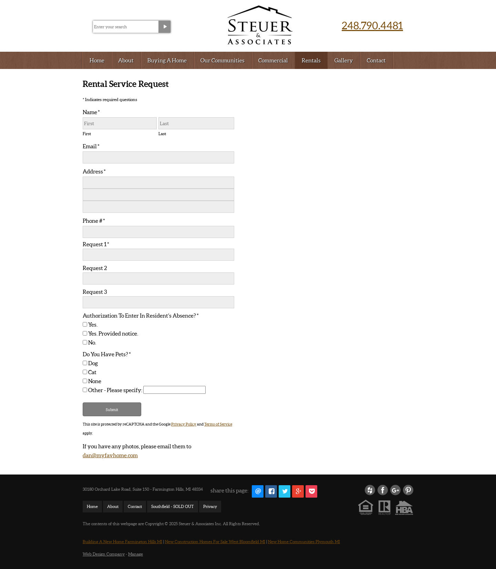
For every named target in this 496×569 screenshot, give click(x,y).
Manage (135, 554)
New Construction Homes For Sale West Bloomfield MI (215, 541)
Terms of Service (218, 424)
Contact (376, 60)
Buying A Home (167, 60)
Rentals (311, 60)
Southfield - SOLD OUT (172, 506)
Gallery (343, 60)
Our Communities (222, 60)
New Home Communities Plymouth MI (304, 541)
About (126, 60)
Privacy (210, 506)
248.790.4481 (372, 25)
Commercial (273, 60)
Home (97, 60)
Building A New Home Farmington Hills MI (122, 541)
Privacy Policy (183, 424)
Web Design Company (104, 554)
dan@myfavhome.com (110, 455)
